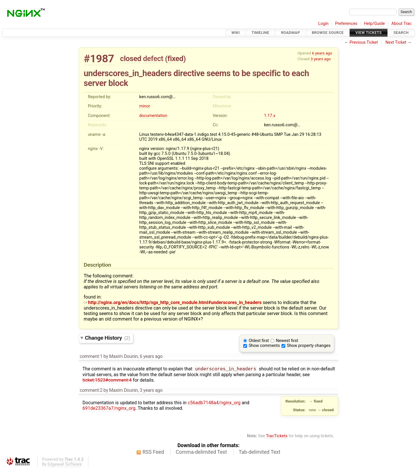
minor (144, 106)
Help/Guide (374, 23)
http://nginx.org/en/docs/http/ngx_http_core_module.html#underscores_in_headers (172, 302)
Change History (107, 337)
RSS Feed (153, 453)
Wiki (235, 32)
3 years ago (320, 58)
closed (130, 58)
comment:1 (91, 356)
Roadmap (290, 32)
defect (153, 58)
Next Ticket (395, 42)
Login (323, 23)
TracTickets (277, 436)
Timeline (260, 32)
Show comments (264, 345)
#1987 (99, 58)
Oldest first (259, 340)
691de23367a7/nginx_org (109, 409)
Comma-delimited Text (201, 453)
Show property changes (308, 345)
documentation (153, 115)
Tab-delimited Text (259, 453)
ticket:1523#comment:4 (107, 380)
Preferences (346, 23)
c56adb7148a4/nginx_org (214, 403)
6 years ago (322, 53)
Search (401, 32)
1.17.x (269, 115)
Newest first (287, 340)
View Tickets (369, 32)
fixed (175, 58)
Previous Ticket (364, 42)
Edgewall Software (64, 464)
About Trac (402, 23)
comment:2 (91, 391)
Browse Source (328, 32)
